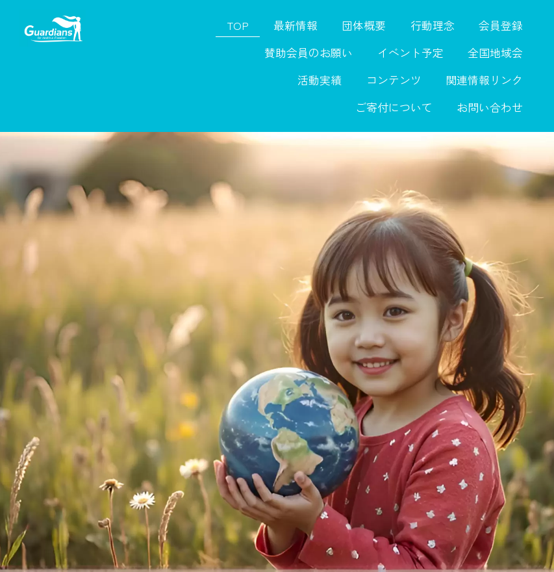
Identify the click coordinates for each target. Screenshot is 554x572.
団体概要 (364, 25)
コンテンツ (394, 80)
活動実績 (319, 80)
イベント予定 (410, 52)
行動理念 (432, 25)
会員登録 (501, 25)
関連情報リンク (484, 80)
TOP (238, 25)
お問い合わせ (490, 107)
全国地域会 (495, 52)
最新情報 (295, 25)
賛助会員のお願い (308, 52)
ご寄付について (394, 107)
